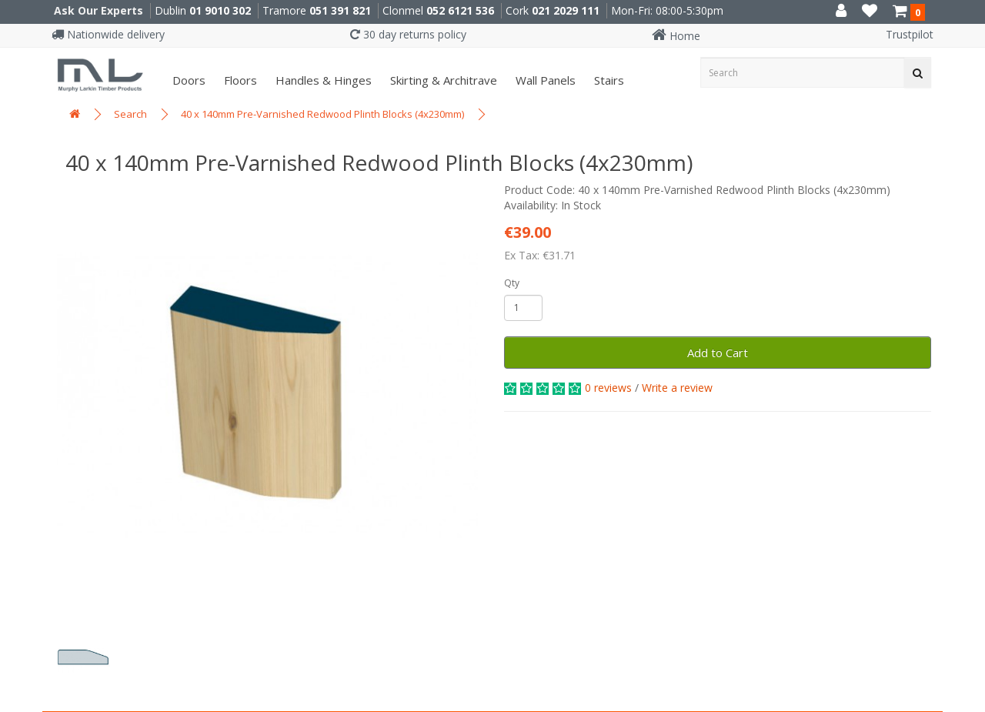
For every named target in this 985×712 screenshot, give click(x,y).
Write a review (677, 387)
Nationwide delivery (108, 34)
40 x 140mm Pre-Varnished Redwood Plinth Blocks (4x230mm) (322, 114)
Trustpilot (909, 34)
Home (676, 35)
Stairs (607, 80)
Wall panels (544, 80)
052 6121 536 (460, 10)
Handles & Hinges (322, 80)
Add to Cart (717, 352)
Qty (511, 282)
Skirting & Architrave (442, 80)
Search (130, 114)
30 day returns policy (408, 34)
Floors (239, 80)
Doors (187, 80)
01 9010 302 (220, 10)
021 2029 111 (565, 10)
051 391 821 (340, 10)
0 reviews (608, 387)
